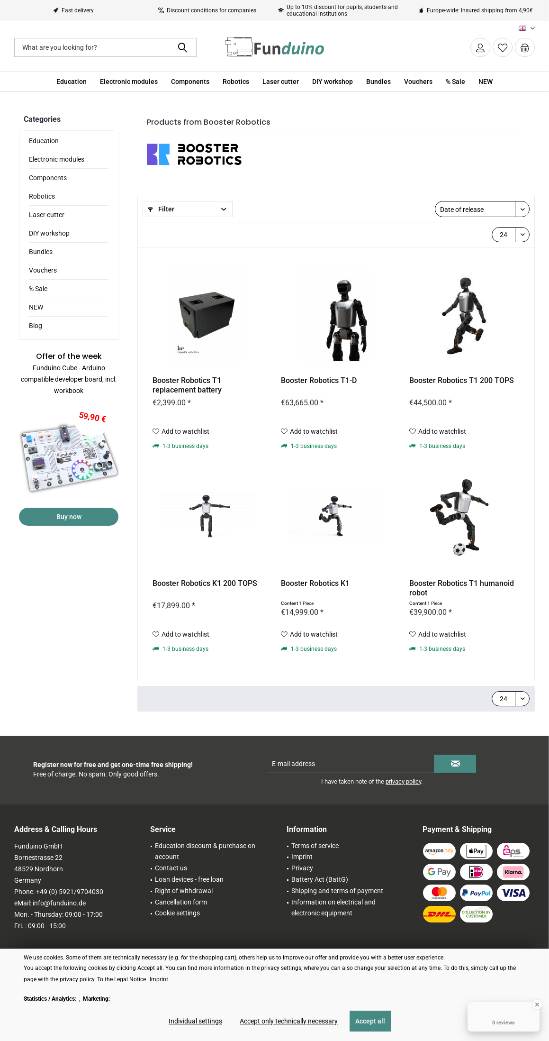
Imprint (302, 856)
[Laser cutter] (281, 81)
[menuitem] (525, 47)
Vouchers (43, 270)
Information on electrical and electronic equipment (333, 907)
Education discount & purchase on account (205, 851)
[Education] (71, 81)
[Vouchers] (418, 81)
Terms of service (315, 845)
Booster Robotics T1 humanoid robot (461, 588)
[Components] (190, 81)
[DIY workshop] (333, 81)
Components (48, 178)
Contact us (171, 868)
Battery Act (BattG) (319, 879)
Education (44, 141)
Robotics (42, 196)
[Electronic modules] (128, 81)
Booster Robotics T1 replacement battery (187, 385)
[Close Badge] (537, 1004)
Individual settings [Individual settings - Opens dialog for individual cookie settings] (195, 1021)
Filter (161, 209)
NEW (36, 307)
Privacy (302, 868)
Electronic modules (56, 159)
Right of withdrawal (184, 891)
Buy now (68, 516)
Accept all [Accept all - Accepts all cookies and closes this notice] (370, 1021)
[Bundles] (378, 81)
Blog (35, 325)
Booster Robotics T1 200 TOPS (461, 380)
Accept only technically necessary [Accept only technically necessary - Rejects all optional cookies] (289, 1021)
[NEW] (485, 81)
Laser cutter (46, 215)
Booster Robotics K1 (315, 583)
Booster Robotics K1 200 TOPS (205, 583)
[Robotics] (236, 81)
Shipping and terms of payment (337, 891)
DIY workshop (49, 233)
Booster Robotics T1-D (319, 380)
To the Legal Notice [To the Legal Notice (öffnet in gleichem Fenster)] (122, 979)
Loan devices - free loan (189, 879)
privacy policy (403, 781)
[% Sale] (455, 81)
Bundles (41, 252)
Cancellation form (181, 902)
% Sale (38, 288)
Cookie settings (177, 913)
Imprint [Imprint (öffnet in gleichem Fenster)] (159, 979)
